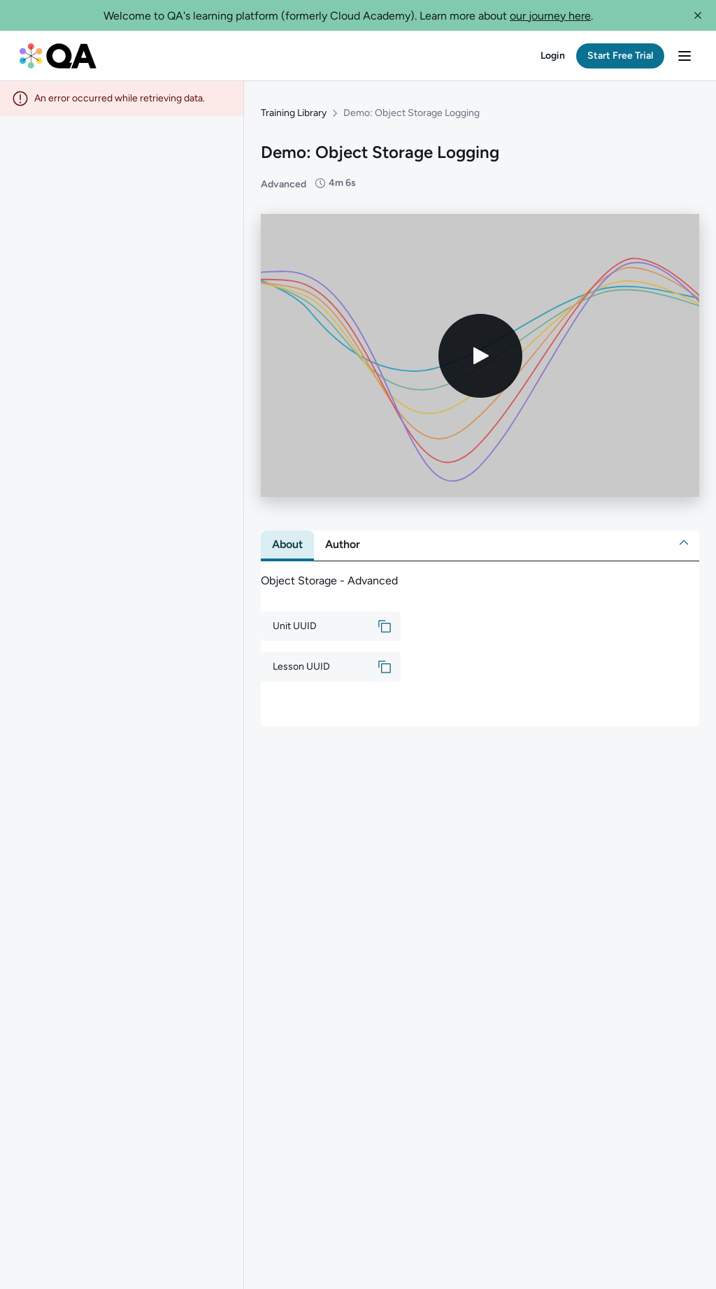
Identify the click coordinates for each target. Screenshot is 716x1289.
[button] (698, 15)
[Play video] (480, 354)
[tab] (287, 544)
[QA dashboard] (58, 56)
